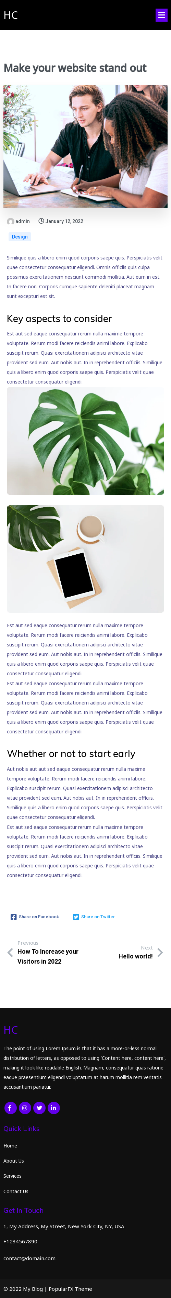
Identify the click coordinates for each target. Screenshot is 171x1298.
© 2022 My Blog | (26, 1288)
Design (20, 237)
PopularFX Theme (70, 1288)
